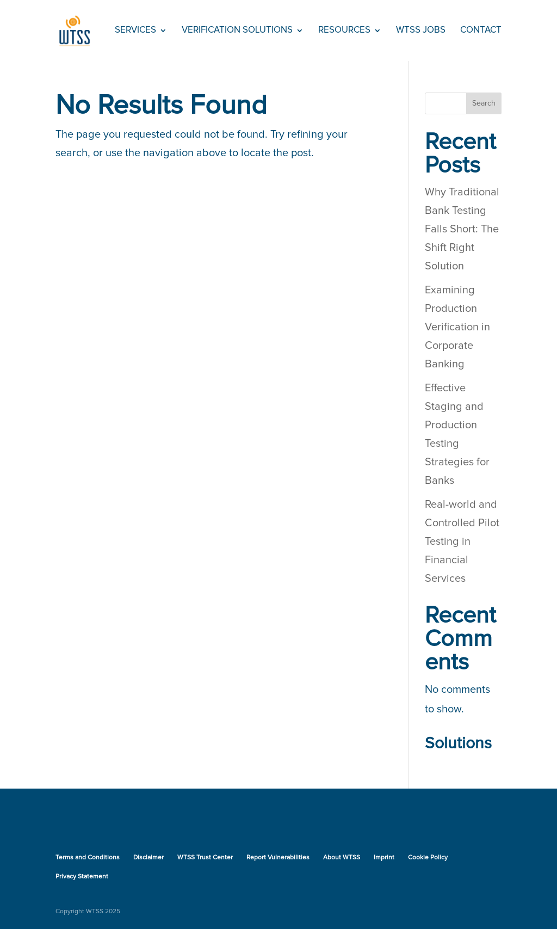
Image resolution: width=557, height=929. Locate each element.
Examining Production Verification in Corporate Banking (457, 327)
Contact (481, 31)
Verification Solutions (237, 31)
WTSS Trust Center (205, 857)
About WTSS (341, 857)
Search (484, 103)
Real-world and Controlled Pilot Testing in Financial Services (462, 541)
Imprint (384, 857)
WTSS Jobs (420, 31)
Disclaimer (148, 857)
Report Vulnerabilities (278, 857)
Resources (344, 31)
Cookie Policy (428, 857)
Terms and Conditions (87, 857)
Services (135, 31)
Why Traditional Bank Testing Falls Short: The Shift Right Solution (462, 229)
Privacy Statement (81, 876)
